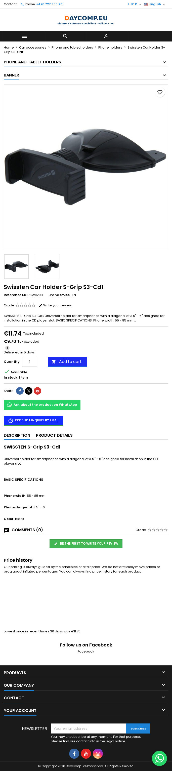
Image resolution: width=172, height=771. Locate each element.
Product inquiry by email (33, 420)
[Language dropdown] (155, 4)
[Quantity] (29, 362)
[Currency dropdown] (135, 4)
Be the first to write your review (86, 543)
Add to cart (67, 361)
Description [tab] (17, 435)
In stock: (11, 377)
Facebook (86, 651)
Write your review (55, 305)
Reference (12, 295)
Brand (54, 295)
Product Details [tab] (54, 435)
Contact (10, 4)
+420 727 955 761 (50, 4)
